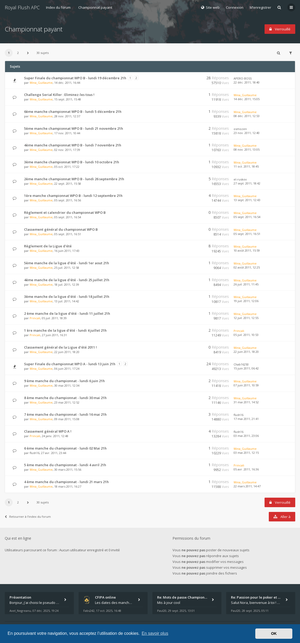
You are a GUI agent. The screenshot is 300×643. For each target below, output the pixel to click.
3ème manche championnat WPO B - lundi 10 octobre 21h (71, 162)
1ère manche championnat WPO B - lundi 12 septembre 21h (73, 195)
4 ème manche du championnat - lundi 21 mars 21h (66, 481)
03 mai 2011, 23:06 (246, 436)
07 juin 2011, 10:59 (246, 385)
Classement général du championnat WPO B (61, 229)
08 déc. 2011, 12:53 (247, 116)
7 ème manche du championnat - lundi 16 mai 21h (65, 414)
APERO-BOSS (243, 78)
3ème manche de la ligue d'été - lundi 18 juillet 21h (66, 296)
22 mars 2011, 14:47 (247, 486)
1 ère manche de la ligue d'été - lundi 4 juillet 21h (65, 330)
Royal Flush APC (22, 7)
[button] (28, 53)
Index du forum (58, 7)
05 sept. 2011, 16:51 (247, 234)
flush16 (238, 415)
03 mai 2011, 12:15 (246, 453)
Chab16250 (241, 364)
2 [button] (18, 53)
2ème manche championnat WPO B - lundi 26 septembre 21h (74, 179)
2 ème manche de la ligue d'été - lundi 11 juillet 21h (67, 313)
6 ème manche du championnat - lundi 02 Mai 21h (65, 448)
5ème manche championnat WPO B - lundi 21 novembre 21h (73, 128)
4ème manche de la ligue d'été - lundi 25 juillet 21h (66, 279)
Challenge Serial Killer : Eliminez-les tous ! (59, 94)
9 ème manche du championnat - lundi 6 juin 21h (64, 380)
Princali (35, 318)
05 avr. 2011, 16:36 (246, 469)
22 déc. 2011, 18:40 (247, 82)
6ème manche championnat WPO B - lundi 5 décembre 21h (72, 111)
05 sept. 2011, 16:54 (247, 217)
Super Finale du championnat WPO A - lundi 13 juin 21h (69, 364)
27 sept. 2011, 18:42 (247, 183)
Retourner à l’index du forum (28, 517)
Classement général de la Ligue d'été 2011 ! (60, 347)
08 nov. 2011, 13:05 (247, 149)
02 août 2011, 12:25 (247, 267)
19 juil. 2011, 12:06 (246, 301)
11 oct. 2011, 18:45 (246, 166)
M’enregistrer (260, 7)
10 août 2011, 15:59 (247, 250)
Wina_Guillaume (41, 83)
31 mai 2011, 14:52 (246, 402)
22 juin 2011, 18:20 (246, 352)
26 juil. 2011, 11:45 (246, 284)
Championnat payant (95, 7)
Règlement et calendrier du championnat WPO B (65, 212)
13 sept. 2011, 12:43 (247, 200)
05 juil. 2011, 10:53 (246, 335)
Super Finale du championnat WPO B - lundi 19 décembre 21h (75, 78)
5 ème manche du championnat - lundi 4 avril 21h (65, 464)
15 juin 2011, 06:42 (246, 368)
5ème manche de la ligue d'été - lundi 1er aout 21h (66, 263)
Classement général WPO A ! (47, 431)
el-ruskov (240, 179)
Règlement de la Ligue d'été (48, 246)
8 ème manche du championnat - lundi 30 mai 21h (65, 397)
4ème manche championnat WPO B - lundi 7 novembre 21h (72, 145)
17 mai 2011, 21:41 (246, 419)
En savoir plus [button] (155, 633)
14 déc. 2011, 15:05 (247, 99)
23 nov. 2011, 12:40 (247, 133)
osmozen (240, 129)
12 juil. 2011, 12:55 (246, 318)
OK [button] (274, 633)
